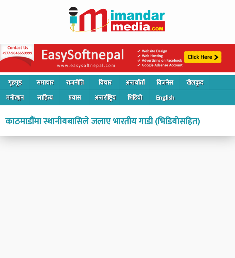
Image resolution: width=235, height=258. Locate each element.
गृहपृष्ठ (15, 83)
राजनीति (75, 83)
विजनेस (164, 83)
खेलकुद (194, 83)
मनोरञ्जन (15, 98)
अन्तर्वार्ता (135, 83)
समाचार (45, 83)
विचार (105, 83)
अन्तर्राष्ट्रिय (105, 98)
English (165, 98)
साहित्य (45, 98)
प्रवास (75, 98)
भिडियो (135, 98)
